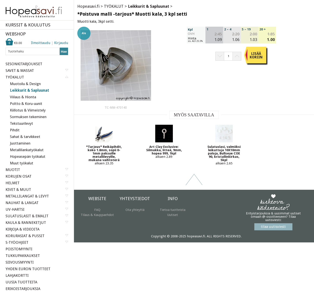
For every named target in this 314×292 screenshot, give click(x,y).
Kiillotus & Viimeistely (28, 110)
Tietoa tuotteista (172, 210)
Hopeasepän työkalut (27, 156)
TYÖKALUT (114, 6)
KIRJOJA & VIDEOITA (22, 229)
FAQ (97, 210)
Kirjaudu (61, 43)
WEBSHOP (16, 34)
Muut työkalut (21, 163)
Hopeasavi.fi (88, 6)
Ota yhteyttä (135, 210)
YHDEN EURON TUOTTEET (28, 269)
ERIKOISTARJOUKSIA (23, 288)
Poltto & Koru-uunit (26, 103)
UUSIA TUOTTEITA (21, 282)
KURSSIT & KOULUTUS (28, 25)
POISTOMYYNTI (19, 249)
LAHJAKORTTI (17, 275)
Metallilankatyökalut (27, 150)
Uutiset (172, 215)
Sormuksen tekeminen (28, 117)
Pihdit (15, 130)
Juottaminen (20, 143)
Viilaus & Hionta (23, 97)
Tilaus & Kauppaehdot (97, 215)
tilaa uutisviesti (273, 227)
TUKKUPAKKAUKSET (23, 255)
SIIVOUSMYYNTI (20, 262)
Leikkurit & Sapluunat (29, 90)
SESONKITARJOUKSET (24, 64)
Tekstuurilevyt (21, 123)
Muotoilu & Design (25, 84)
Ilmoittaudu (40, 43)
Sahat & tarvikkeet (25, 136)
